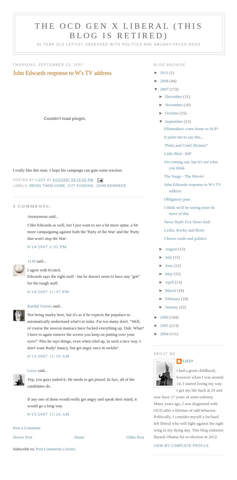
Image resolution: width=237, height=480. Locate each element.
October (172, 113)
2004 (165, 333)
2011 (165, 72)
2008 (165, 80)
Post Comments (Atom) (55, 449)
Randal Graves (40, 306)
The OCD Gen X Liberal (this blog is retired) (119, 30)
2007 (165, 89)
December (174, 96)
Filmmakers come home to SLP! (191, 128)
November (174, 104)
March (171, 290)
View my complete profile (181, 445)
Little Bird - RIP (178, 153)
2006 (165, 317)
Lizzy (32, 370)
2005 (165, 325)
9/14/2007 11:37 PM (48, 291)
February (173, 298)
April (170, 282)
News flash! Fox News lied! (187, 221)
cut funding (81, 186)
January (172, 307)
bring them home (48, 186)
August (171, 249)
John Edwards (111, 186)
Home (79, 437)
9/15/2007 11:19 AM (49, 356)
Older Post (135, 437)
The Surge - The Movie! (184, 176)
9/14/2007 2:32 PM (47, 246)
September (174, 121)
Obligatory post (177, 199)
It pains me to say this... (184, 137)
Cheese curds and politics (185, 238)
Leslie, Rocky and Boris (184, 230)
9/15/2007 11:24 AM (49, 414)
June (169, 265)
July (169, 257)
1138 (32, 261)
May (169, 273)
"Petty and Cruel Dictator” (186, 145)
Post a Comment (27, 427)
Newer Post (22, 437)
